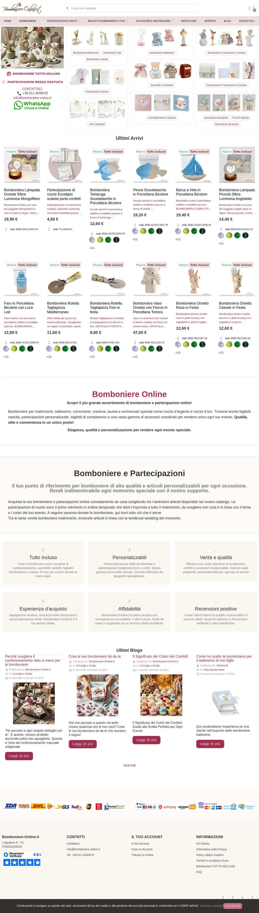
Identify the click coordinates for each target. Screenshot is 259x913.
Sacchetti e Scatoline (162, 85)
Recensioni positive (216, 608)
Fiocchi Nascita (240, 117)
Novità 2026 (188, 21)
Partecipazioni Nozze (97, 91)
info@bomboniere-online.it (32, 98)
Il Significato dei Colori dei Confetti (160, 656)
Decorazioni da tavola (226, 124)
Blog (227, 21)
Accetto (232, 906)
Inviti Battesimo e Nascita (162, 117)
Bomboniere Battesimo (162, 52)
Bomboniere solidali (97, 59)
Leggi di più (19, 756)
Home (7, 21)
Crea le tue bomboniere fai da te (95, 656)
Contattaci (246, 21)
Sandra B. (222, 665)
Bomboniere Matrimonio (86, 52)
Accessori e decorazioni (154, 21)
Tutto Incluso (43, 557)
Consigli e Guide (22, 673)
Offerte (210, 21)
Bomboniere (29, 21)
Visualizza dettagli (211, 905)
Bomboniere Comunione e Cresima (226, 52)
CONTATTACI (32, 89)
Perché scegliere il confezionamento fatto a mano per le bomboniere (32, 660)
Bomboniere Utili (112, 52)
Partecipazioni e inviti (63, 21)
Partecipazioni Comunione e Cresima (227, 85)
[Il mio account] (250, 8)
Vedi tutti (129, 765)
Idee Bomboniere (214, 669)
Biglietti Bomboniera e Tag (108, 21)
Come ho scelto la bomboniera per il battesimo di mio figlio (224, 658)
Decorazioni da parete (216, 117)
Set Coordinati (97, 124)
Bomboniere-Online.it (38, 669)
